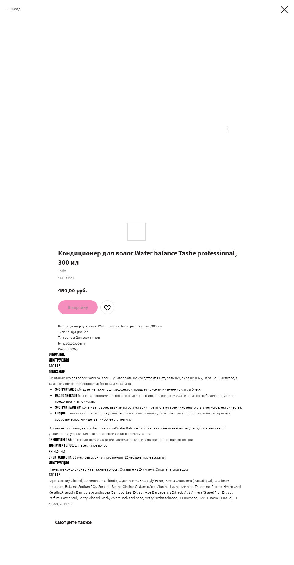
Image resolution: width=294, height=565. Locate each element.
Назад (15, 8)
